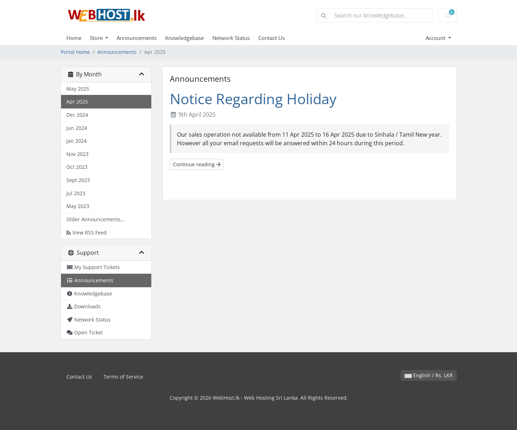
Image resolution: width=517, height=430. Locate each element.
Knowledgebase (184, 37)
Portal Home (75, 52)
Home (73, 37)
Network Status (231, 37)
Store (97, 37)
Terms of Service (123, 376)
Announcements (137, 37)
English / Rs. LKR (429, 375)
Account (436, 37)
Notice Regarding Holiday (253, 98)
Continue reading (197, 164)
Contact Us (271, 37)
